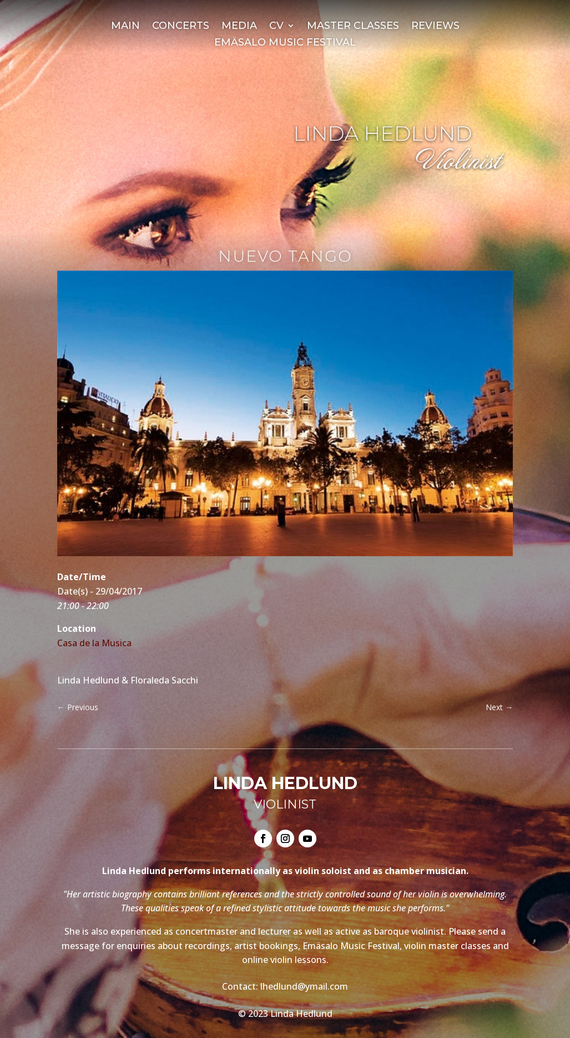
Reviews (435, 27)
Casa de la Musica (94, 643)
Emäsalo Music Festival (285, 43)
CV (276, 27)
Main (125, 27)
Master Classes (353, 27)
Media (239, 27)
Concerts (180, 27)
